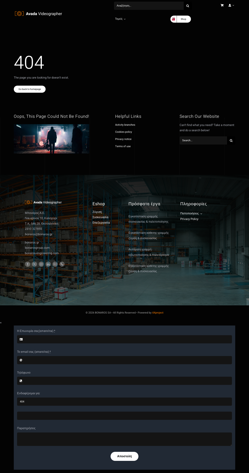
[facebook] (27, 264)
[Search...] (203, 140)
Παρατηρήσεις (26, 428)
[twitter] (34, 264)
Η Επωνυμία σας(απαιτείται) (36, 331)
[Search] (188, 6)
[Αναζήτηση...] (149, 6)
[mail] (55, 264)
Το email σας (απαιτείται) (34, 352)
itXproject (157, 313)
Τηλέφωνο (23, 372)
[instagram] (41, 264)
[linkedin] (48, 264)
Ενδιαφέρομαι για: (28, 393)
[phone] (62, 264)
